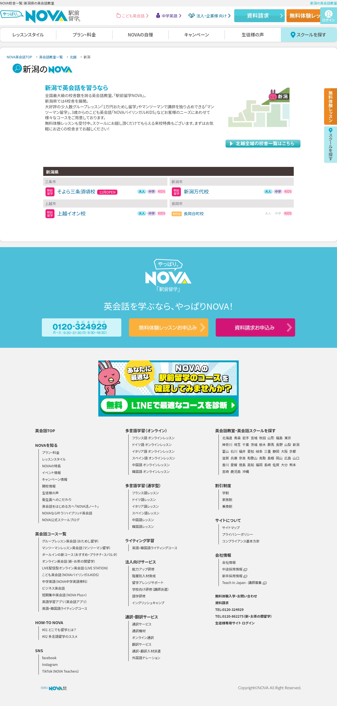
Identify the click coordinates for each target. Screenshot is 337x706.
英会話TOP (45, 430)
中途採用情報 (234, 569)
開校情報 (49, 486)
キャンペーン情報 (54, 479)
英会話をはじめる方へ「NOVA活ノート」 (70, 506)
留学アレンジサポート (147, 582)
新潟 (296, 444)
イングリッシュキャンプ (148, 602)
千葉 (245, 444)
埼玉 (237, 444)
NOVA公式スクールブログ (60, 519)
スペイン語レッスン (145, 512)
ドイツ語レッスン (144, 499)
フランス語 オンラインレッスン (153, 437)
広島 (287, 458)
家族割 (227, 499)
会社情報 (229, 562)
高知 (250, 464)
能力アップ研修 (143, 569)
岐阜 (259, 451)
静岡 (276, 451)
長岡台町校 (194, 213)
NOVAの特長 (51, 465)
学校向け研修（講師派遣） (150, 589)
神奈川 (227, 444)
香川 (225, 464)
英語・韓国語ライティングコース (64, 608)
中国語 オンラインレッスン (150, 464)
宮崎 (225, 471)
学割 (225, 492)
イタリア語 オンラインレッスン (153, 451)
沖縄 (245, 471)
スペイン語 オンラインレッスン (153, 458)
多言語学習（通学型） (143, 485)
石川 (234, 451)
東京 (287, 437)
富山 (225, 451)
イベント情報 (51, 472)
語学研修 (138, 596)
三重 (267, 451)
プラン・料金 (84, 34)
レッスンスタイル (28, 34)
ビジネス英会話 (53, 588)
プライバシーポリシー (237, 534)
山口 (296, 458)
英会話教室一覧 (51, 56)
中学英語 (169, 16)
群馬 (271, 444)
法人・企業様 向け (211, 16)
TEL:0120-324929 (229, 609)
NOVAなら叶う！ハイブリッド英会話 (67, 512)
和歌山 (252, 458)
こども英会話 (133, 16)
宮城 (254, 437)
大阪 (284, 451)
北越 (73, 56)
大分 (284, 464)
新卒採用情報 (234, 575)
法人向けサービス (140, 562)
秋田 (262, 437)
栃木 (262, 444)
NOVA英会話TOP (19, 56)
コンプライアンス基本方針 (241, 541)
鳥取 (262, 458)
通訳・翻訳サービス (141, 617)
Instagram (50, 664)
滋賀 (225, 458)
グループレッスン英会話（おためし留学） (70, 541)
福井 (242, 451)
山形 (271, 437)
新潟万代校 (196, 191)
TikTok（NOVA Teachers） (60, 671)
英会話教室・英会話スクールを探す (245, 430)
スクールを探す (311, 34)
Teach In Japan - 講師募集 (244, 582)
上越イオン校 (71, 213)
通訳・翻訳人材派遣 (146, 650)
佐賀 (276, 464)
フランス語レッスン (145, 492)
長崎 (267, 464)
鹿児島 (236, 471)
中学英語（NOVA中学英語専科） (65, 581)
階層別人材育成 (144, 575)
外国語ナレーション (146, 657)
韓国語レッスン (143, 526)
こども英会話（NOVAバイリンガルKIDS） (70, 574)
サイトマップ (231, 527)
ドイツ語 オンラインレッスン (152, 444)
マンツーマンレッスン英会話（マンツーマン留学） (76, 547)
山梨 (287, 444)
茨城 (254, 444)
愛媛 (234, 464)
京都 (292, 451)
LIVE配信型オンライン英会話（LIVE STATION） (75, 567)
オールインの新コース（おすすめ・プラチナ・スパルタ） (80, 554)
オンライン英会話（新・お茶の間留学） (68, 561)
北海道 (227, 437)
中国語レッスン (143, 519)
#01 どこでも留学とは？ (59, 629)
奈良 (242, 458)
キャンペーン (196, 34)
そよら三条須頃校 (76, 191)
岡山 (279, 458)
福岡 (259, 464)
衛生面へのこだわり (56, 499)
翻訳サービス (141, 644)
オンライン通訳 (143, 637)
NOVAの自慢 (140, 34)
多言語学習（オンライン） (146, 430)
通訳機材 (138, 630)
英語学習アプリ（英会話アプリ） (64, 601)
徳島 (242, 464)
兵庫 (234, 458)
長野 (279, 444)
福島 (279, 437)
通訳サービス (141, 624)
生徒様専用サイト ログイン (234, 622)
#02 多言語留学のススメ (60, 636)
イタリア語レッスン (145, 506)
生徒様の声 (253, 34)
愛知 (250, 451)
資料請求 (222, 602)
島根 (271, 458)
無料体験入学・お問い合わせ (236, 596)
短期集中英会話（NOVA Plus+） (64, 594)
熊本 (292, 464)
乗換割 (227, 506)
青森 (237, 437)
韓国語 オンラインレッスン (150, 471)
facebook (49, 657)
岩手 (245, 437)
